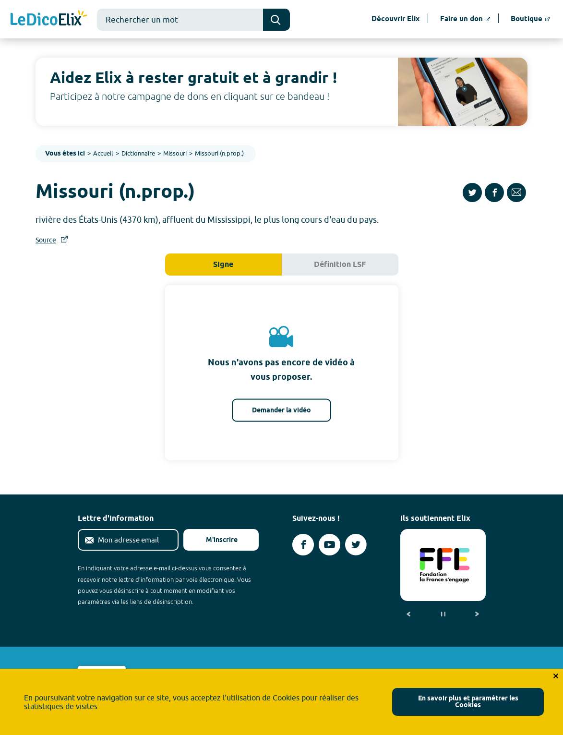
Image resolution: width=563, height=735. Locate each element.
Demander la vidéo (281, 410)
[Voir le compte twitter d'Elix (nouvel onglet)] (356, 544)
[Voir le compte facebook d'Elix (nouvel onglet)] (303, 544)
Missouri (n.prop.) (219, 153)
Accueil (103, 153)
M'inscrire (214, 540)
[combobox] (180, 20)
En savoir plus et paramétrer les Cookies (468, 702)
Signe (223, 265)
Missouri (175, 153)
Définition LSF (340, 265)
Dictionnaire (138, 153)
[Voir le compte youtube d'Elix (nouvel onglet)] (329, 544)
